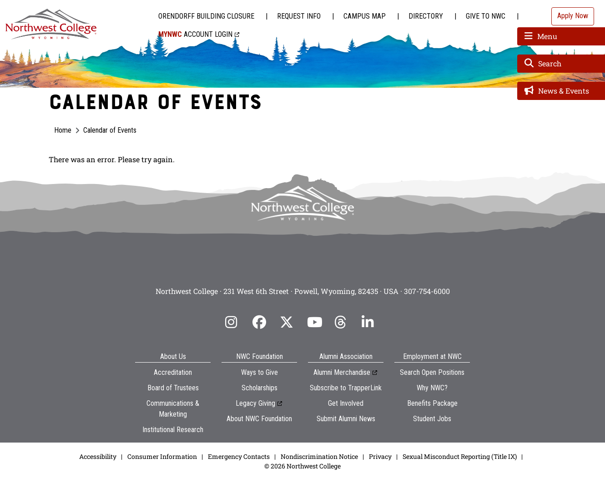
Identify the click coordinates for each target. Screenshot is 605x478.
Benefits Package (432, 403)
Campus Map (364, 16)
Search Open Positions (432, 372)
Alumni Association (346, 356)
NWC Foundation (259, 356)
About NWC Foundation (259, 418)
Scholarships (259, 387)
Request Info (299, 16)
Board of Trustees (173, 387)
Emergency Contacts (239, 456)
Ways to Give (259, 372)
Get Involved (345, 403)
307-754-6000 (427, 291)
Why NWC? (432, 387)
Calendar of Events (109, 130)
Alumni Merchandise (341, 372)
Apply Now (572, 15)
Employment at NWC (432, 356)
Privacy (380, 456)
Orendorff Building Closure (206, 16)
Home (62, 130)
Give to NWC (485, 16)
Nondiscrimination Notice (319, 456)
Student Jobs (432, 418)
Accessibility (97, 456)
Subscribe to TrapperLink (346, 387)
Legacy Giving (255, 403)
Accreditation (173, 372)
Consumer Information (162, 456)
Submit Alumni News (346, 418)
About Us (173, 356)
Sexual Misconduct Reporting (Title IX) (460, 456)
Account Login (195, 34)
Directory (425, 16)
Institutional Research (172, 429)
